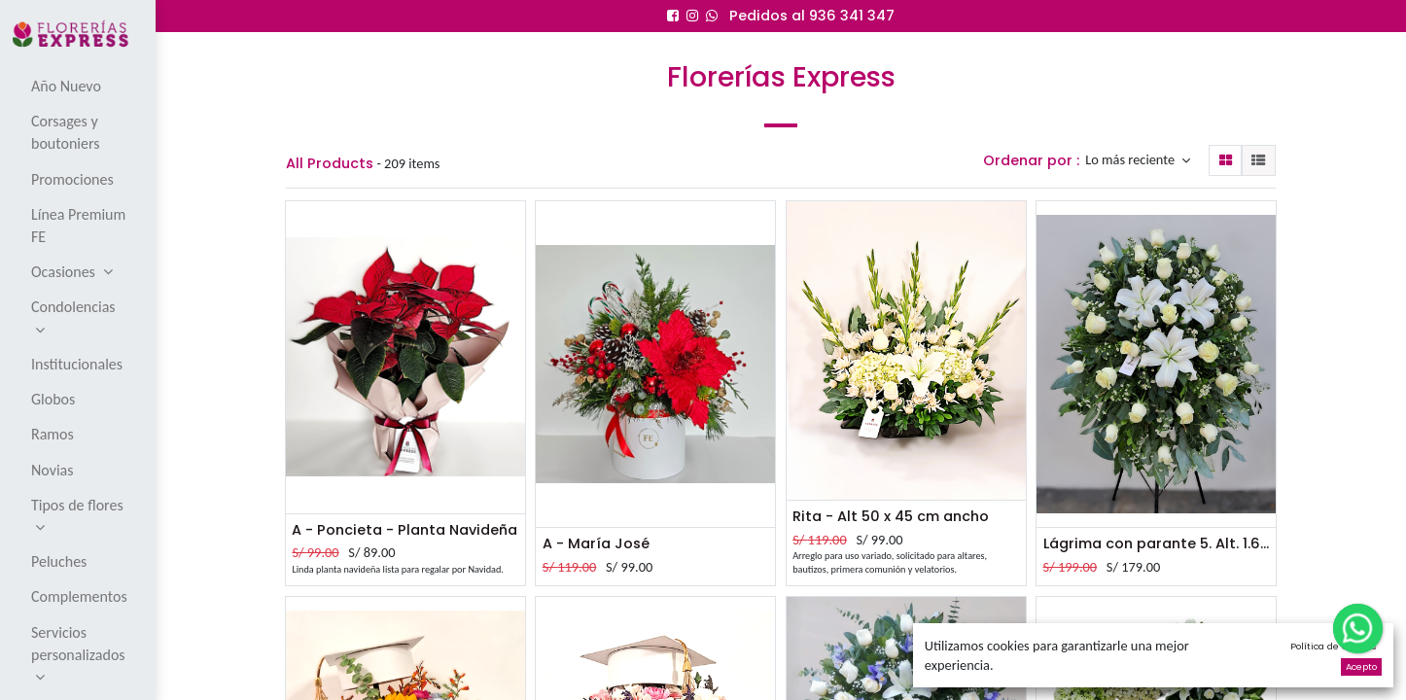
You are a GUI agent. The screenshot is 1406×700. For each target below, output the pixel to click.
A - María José (596, 543)
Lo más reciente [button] (1131, 160)
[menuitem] (79, 85)
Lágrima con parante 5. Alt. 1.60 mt (1156, 543)
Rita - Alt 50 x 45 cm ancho (890, 516)
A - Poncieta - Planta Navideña (404, 530)
